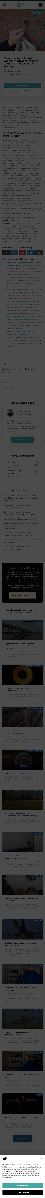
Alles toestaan (22, 1186)
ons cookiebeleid (30, 1176)
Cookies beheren (22, 1192)
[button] (41, 1159)
